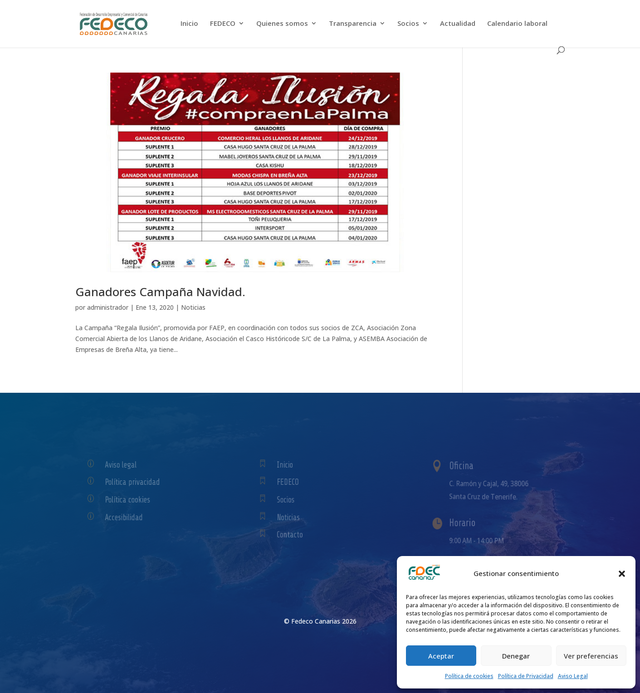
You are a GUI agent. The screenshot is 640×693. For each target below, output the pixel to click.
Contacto (295, 535)
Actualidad (457, 24)
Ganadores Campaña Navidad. (160, 291)
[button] (621, 573)
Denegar (516, 655)
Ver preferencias (591, 655)
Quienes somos (282, 24)
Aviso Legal (573, 676)
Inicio (189, 24)
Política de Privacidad (525, 676)
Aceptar (441, 655)
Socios (408, 24)
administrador (107, 307)
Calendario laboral (517, 24)
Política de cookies (469, 676)
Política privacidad (135, 482)
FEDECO (222, 24)
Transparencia (352, 24)
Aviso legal (125, 464)
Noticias (193, 307)
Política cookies (131, 499)
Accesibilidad (127, 517)
